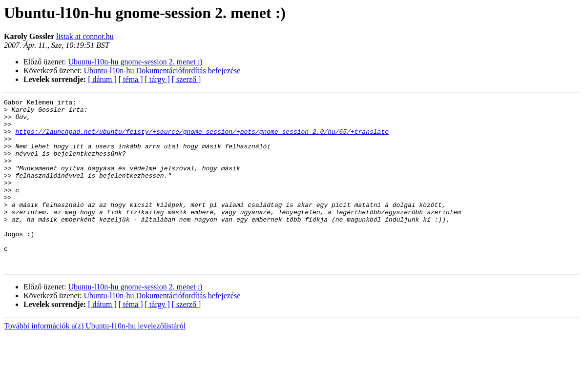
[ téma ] (131, 79)
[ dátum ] (102, 79)
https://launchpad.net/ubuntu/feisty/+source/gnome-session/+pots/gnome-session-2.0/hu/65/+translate (201, 138)
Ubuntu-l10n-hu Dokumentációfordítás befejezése (162, 70)
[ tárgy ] (157, 79)
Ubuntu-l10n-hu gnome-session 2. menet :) (135, 62)
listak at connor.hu (85, 36)
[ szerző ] (186, 79)
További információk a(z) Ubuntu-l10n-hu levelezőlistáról (95, 359)
